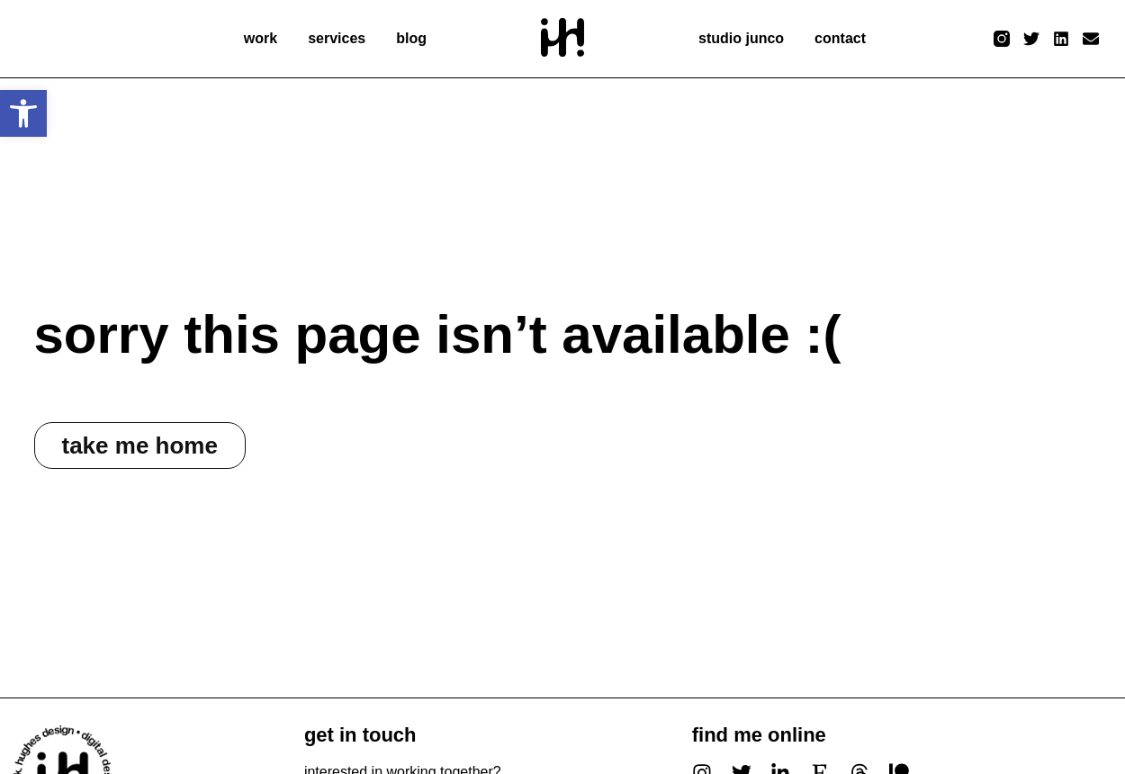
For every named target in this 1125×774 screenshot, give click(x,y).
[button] (23, 113)
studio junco (741, 38)
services (336, 38)
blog (411, 38)
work (260, 38)
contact (840, 38)
